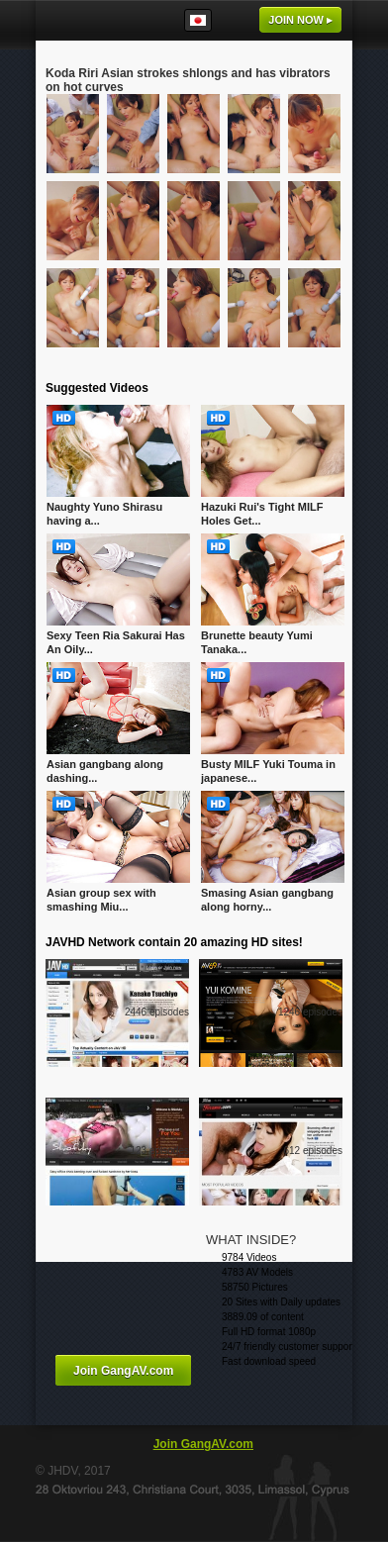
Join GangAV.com (123, 1371)
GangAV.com (96, 20)
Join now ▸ (300, 20)
